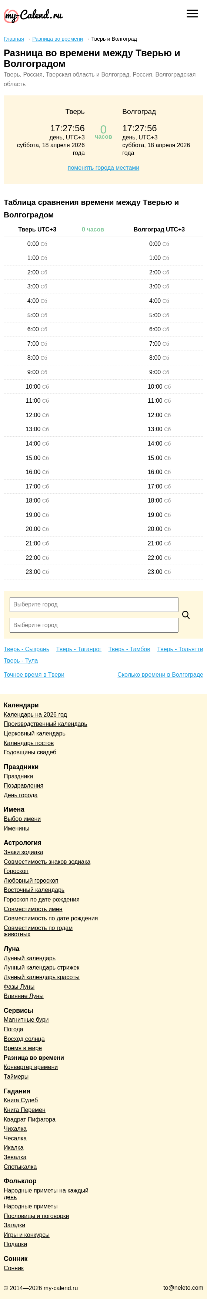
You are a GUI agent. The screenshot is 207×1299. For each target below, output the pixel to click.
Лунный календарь (30, 958)
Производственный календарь (45, 724)
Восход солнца (24, 1039)
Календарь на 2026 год (35, 714)
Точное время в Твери (34, 675)
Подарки (15, 1244)
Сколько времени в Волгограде (160, 675)
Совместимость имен (33, 909)
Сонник (14, 1268)
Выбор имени (22, 819)
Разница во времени (34, 1058)
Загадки (14, 1225)
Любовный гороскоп (31, 880)
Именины (17, 828)
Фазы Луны (19, 987)
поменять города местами (103, 168)
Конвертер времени (31, 1067)
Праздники (18, 776)
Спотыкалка (20, 1167)
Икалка (13, 1147)
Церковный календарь (35, 733)
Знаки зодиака (23, 852)
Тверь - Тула (21, 660)
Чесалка (15, 1138)
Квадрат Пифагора (30, 1119)
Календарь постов (29, 743)
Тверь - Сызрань (26, 649)
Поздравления (23, 785)
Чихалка (15, 1129)
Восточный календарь (34, 890)
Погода (13, 1029)
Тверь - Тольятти (180, 649)
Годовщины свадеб (30, 752)
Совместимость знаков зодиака (47, 862)
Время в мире (23, 1048)
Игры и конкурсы (27, 1235)
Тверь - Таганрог (79, 649)
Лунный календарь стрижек (41, 967)
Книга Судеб (21, 1100)
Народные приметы (31, 1206)
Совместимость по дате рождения (51, 918)
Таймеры (16, 1076)
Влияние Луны (24, 996)
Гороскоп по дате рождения (42, 899)
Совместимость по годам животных (38, 931)
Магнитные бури (26, 1019)
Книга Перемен (25, 1110)
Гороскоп (16, 871)
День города (20, 795)
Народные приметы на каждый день (46, 1193)
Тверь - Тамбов (129, 649)
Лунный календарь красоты (42, 977)
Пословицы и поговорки (36, 1216)
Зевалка (15, 1157)
